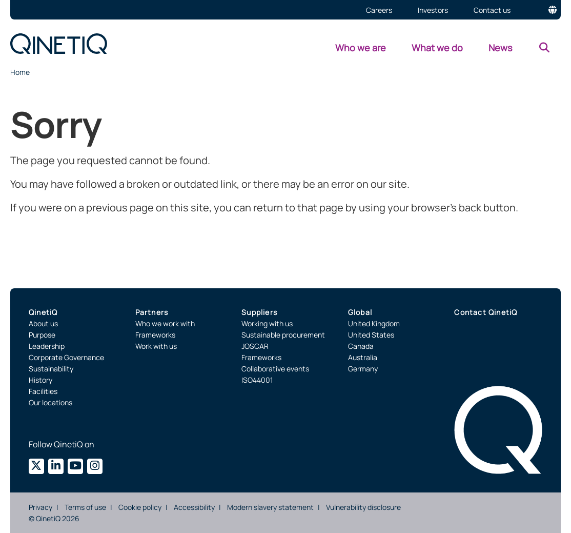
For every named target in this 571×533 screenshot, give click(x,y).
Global (360, 312)
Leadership (47, 346)
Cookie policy (139, 507)
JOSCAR (255, 346)
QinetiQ (43, 312)
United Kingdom (374, 323)
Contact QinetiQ (485, 312)
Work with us (156, 346)
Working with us (267, 323)
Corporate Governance (66, 357)
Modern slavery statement (270, 507)
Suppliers (259, 312)
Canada (361, 346)
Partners (152, 312)
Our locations (50, 402)
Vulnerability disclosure (363, 507)
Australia (362, 357)
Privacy (40, 507)
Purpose (42, 335)
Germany (363, 368)
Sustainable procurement (283, 335)
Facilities (43, 391)
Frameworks (155, 335)
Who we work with (165, 323)
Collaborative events (275, 368)
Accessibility (194, 507)
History (40, 380)
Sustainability (51, 368)
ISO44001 (257, 380)
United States (371, 335)
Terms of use (85, 507)
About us (43, 323)
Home (20, 72)
